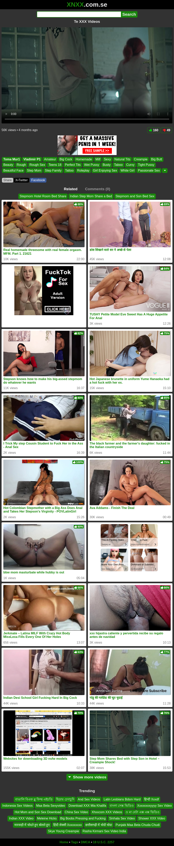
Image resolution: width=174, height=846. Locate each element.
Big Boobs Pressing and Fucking (83, 818)
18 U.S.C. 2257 (103, 842)
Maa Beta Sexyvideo (50, 805)
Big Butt (156, 159)
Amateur (50, 159)
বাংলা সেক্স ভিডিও (122, 805)
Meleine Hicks (47, 818)
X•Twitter (21, 180)
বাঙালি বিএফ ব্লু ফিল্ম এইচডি (34, 799)
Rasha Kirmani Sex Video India (104, 831)
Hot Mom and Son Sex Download (38, 812)
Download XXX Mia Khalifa (87, 805)
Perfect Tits (73, 165)
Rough (21, 165)
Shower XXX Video (151, 818)
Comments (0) (97, 189)
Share (7, 180)
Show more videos (87, 777)
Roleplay (83, 170)
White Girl (127, 170)
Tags (74, 842)
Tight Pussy (146, 165)
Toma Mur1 (11, 159)
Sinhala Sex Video (122, 818)
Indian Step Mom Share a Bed (91, 196)
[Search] (79, 14)
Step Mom (34, 170)
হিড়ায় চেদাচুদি (65, 799)
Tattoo (69, 170)
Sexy (107, 159)
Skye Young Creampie (63, 831)
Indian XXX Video (21, 818)
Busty (106, 165)
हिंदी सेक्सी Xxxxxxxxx (67, 825)
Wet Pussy (91, 165)
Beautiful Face (13, 170)
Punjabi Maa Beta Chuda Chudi (138, 825)
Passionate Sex (149, 170)
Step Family (53, 170)
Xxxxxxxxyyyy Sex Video (154, 805)
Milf (98, 159)
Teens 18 (55, 165)
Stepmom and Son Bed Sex (135, 196)
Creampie (140, 159)
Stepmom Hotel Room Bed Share (43, 196)
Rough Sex (37, 165)
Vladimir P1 (32, 159)
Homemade (84, 159)
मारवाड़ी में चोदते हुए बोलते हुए (32, 825)
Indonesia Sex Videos (17, 805)
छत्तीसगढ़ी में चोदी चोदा (98, 825)
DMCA (85, 842)
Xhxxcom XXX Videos (107, 812)
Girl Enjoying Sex (105, 170)
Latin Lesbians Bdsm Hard (122, 799)
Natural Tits (122, 159)
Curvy (130, 165)
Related (70, 189)
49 (166, 130)
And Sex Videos (89, 799)
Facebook (38, 180)
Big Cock (66, 159)
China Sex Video (76, 812)
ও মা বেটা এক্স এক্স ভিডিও (142, 812)
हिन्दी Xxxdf (151, 799)
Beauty (8, 165)
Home (64, 842)
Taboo (118, 165)
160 (153, 130)
